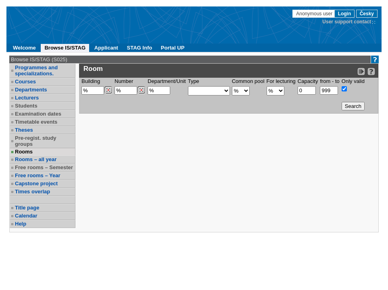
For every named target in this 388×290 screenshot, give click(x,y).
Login (344, 14)
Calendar (26, 216)
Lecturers (27, 98)
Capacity (308, 81)
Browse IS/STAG (65, 48)
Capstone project (36, 183)
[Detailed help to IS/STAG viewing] (371, 71)
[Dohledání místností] (141, 90)
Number (124, 81)
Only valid (353, 81)
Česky (367, 14)
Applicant (106, 48)
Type (193, 81)
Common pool (248, 81)
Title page (27, 208)
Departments (31, 90)
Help (20, 224)
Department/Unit (167, 81)
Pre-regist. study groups (35, 141)
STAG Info (139, 48)
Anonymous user (315, 14)
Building (90, 81)
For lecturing (281, 81)
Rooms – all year (35, 159)
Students (26, 106)
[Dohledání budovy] (108, 90)
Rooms (24, 152)
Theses (24, 130)
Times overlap (32, 191)
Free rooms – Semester (44, 167)
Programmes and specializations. (36, 70)
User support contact (346, 22)
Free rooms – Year (37, 175)
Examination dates (38, 114)
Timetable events (36, 122)
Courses (25, 82)
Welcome (24, 48)
